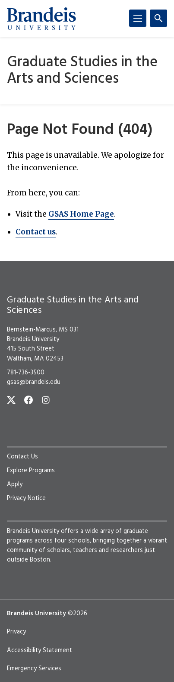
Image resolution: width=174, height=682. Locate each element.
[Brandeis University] (41, 18)
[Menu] (137, 18)
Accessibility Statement (39, 650)
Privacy (16, 632)
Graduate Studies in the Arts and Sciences (82, 71)
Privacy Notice (26, 498)
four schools (72, 541)
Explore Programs (31, 470)
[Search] (158, 18)
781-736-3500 (25, 372)
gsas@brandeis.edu (33, 382)
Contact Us (22, 456)
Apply (14, 484)
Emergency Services (34, 668)
